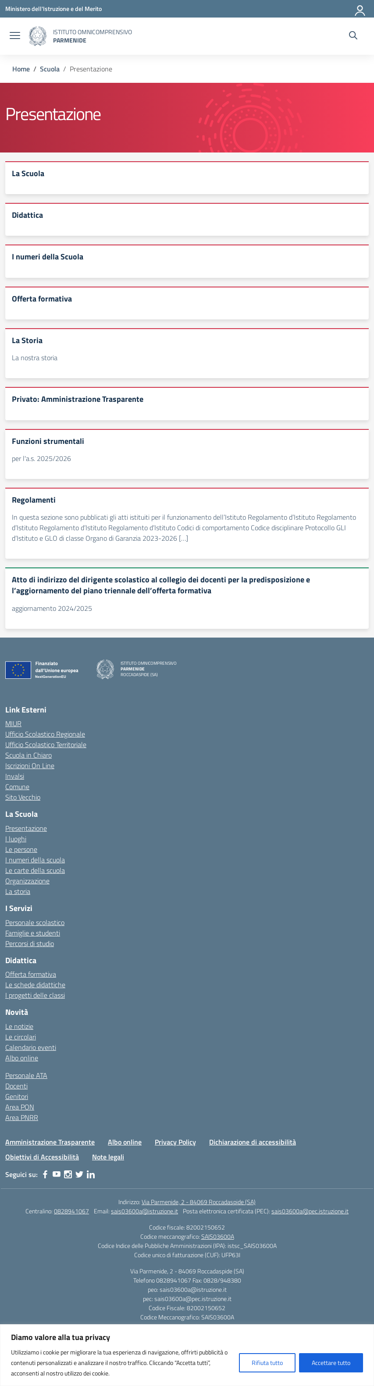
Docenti (16, 1086)
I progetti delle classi (35, 995)
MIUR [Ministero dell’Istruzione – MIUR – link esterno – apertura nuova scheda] (13, 723)
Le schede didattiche (35, 984)
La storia (17, 891)
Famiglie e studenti (32, 933)
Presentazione (26, 828)
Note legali (108, 1157)
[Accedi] (360, 8)
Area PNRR (21, 1117)
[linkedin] (91, 1174)
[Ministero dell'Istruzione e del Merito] (53, 8)
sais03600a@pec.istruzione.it (310, 1211)
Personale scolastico (34, 922)
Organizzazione (27, 881)
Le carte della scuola (35, 870)
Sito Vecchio (22, 797)
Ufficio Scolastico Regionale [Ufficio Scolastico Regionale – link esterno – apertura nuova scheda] (45, 734)
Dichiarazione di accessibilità (252, 1142)
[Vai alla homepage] (37, 36)
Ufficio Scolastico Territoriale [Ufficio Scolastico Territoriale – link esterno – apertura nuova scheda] (45, 744)
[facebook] (45, 1174)
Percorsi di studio (29, 943)
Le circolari (20, 1037)
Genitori (16, 1096)
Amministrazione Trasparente (50, 1142)
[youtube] (57, 1174)
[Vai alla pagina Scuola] (50, 69)
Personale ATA (26, 1075)
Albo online (21, 1058)
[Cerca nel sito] (353, 36)
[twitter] (79, 1174)
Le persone (21, 849)
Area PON (19, 1107)
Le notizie (19, 1026)
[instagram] (68, 1174)
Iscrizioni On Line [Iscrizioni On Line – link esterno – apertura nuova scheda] (29, 765)
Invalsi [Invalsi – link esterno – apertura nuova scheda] (14, 776)
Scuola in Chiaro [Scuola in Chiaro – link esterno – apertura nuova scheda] (28, 755)
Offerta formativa (30, 974)
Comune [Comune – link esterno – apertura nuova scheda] (17, 786)
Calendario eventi (30, 1047)
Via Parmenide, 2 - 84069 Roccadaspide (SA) (199, 1201)
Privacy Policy (175, 1142)
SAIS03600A (217, 1236)
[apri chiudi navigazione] (15, 36)
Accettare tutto (331, 1362)
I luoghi (15, 838)
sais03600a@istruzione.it (144, 1211)
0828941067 (71, 1211)
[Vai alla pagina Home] (21, 69)
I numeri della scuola (35, 859)
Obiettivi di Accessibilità (42, 1157)
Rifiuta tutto (267, 1362)
